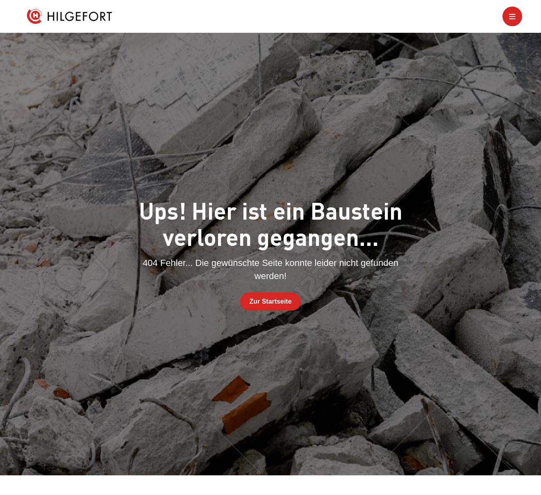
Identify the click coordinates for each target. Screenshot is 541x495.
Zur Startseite (270, 301)
